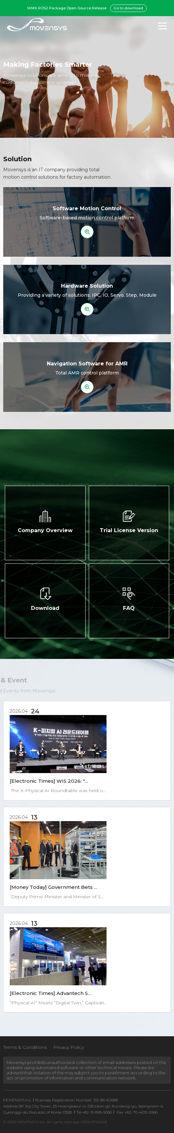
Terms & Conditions (25, 1047)
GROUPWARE (94, 1121)
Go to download (128, 8)
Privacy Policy (68, 1047)
